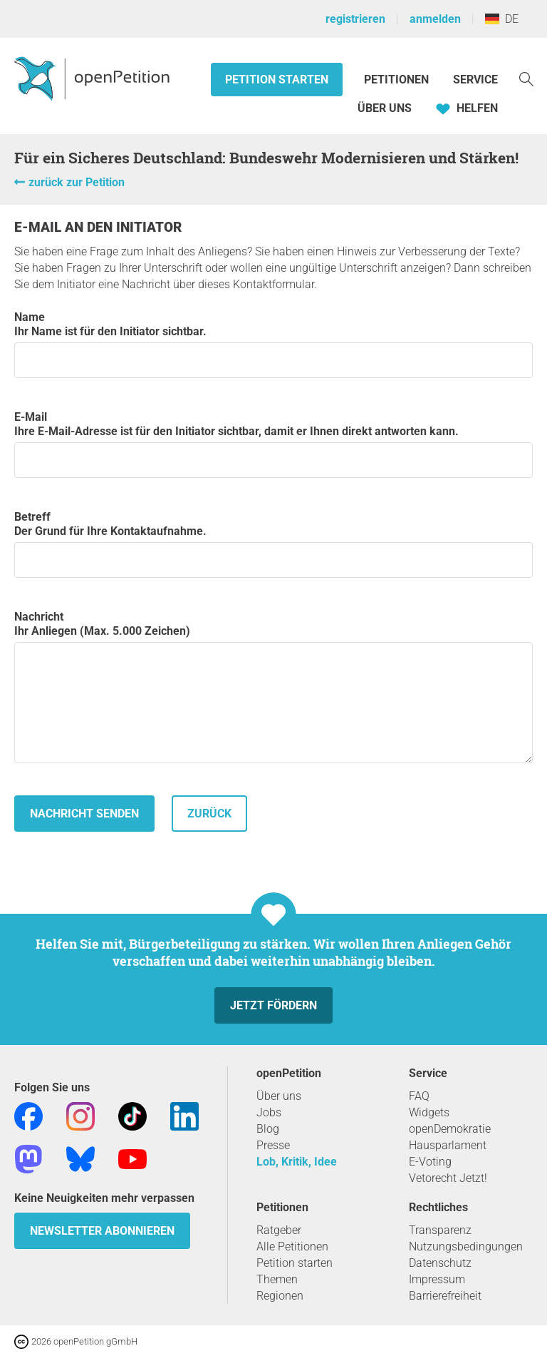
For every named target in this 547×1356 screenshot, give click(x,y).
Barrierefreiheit (445, 1296)
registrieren (355, 19)
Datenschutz (440, 1263)
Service (475, 79)
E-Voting (430, 1161)
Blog (267, 1129)
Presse (273, 1145)
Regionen (279, 1296)
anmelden (435, 19)
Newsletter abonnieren (102, 1231)
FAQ (419, 1096)
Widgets (429, 1112)
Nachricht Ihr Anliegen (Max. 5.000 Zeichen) (273, 686)
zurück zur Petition (76, 182)
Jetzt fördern (273, 1005)
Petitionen (398, 79)
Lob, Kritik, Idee (296, 1161)
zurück (209, 813)
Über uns (278, 1096)
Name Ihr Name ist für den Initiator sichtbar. (273, 344)
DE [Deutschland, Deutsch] (502, 19)
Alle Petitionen (292, 1246)
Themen (277, 1279)
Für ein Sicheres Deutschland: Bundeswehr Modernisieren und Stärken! (266, 158)
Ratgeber (278, 1230)
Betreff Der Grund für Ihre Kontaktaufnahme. (273, 544)
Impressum (437, 1279)
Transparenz (440, 1230)
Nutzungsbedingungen (466, 1246)
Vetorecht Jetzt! (448, 1178)
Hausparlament (447, 1145)
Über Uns (385, 108)
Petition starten (276, 79)
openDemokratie (450, 1129)
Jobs (268, 1112)
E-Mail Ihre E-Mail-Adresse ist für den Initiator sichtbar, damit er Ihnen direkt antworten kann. (273, 444)
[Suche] (526, 78)
